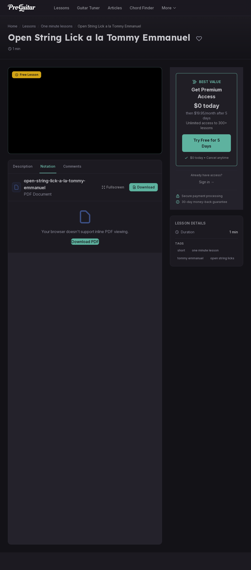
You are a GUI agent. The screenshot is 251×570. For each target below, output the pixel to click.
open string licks (222, 258)
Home (12, 26)
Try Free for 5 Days (206, 143)
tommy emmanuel (190, 258)
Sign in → (206, 182)
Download (143, 187)
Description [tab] (23, 166)
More (169, 7)
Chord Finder (142, 7)
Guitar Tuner (88, 7)
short (181, 250)
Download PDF (85, 241)
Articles (115, 7)
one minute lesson (205, 250)
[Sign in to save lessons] (199, 38)
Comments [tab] (72, 166)
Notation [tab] (47, 166)
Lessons (61, 7)
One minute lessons (57, 26)
